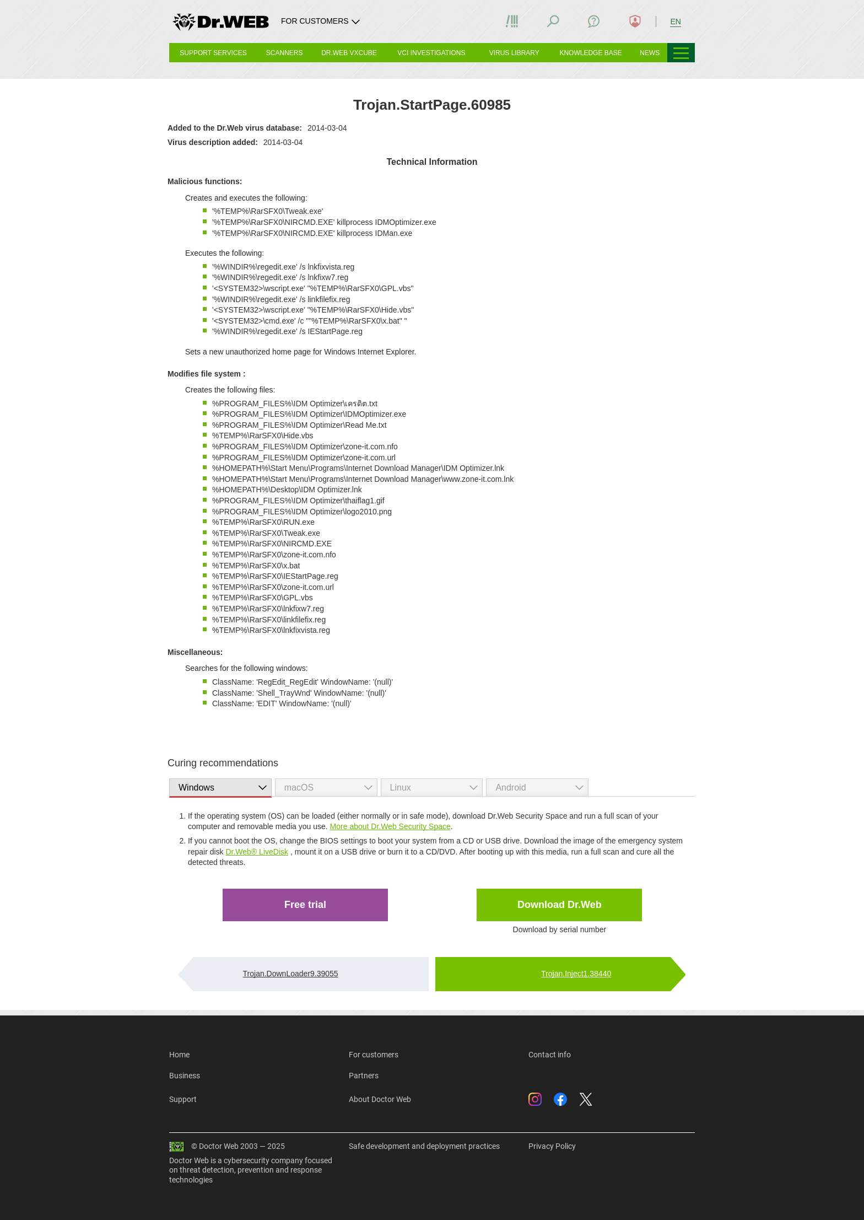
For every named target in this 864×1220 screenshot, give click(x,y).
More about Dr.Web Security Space (390, 826)
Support (183, 1099)
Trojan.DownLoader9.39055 (290, 973)
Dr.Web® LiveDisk (256, 851)
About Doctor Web (380, 1099)
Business (184, 1075)
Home (179, 1054)
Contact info (549, 1054)
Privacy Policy (552, 1146)
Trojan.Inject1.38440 (576, 973)
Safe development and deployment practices (424, 1146)
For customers (373, 1054)
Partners (364, 1075)
